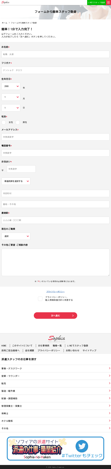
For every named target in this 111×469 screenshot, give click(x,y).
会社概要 (29, 350)
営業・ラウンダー (10, 376)
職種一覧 (57, 346)
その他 (4, 428)
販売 (3, 383)
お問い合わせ (72, 350)
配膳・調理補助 (9, 398)
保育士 (4, 413)
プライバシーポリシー (55, 291)
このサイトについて (22, 346)
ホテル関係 (7, 421)
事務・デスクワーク (11, 368)
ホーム (4, 23)
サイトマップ (89, 350)
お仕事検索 (44, 346)
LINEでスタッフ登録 (96, 2)
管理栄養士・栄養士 (11, 406)
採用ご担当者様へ (10, 350)
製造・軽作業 (8, 391)
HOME (4, 346)
